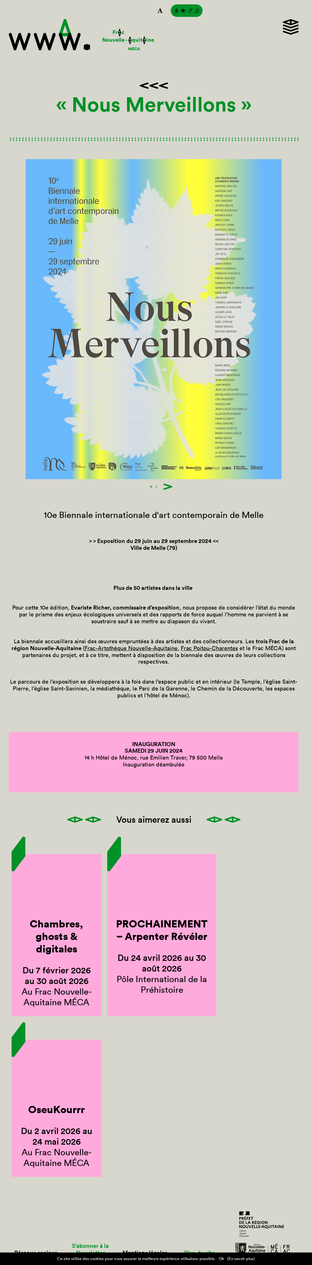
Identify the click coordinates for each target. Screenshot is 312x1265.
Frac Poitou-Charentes (209, 648)
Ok (221, 1258)
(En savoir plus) (241, 1258)
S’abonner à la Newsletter (90, 1249)
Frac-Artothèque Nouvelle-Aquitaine (131, 648)
